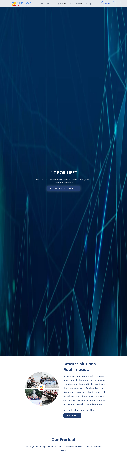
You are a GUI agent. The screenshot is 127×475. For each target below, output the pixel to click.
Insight (89, 3)
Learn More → (72, 415)
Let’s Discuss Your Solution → (63, 188)
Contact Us (108, 3)
